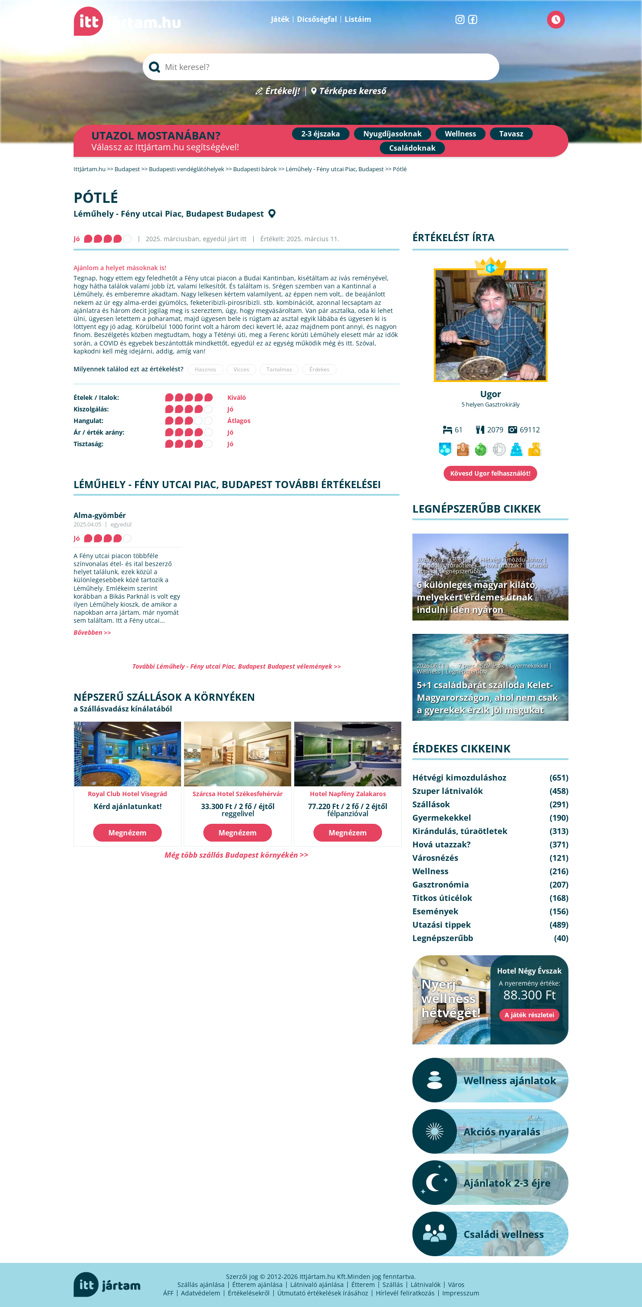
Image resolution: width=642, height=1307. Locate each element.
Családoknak (412, 148)
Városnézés (435, 858)
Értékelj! (282, 91)
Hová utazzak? (503, 565)
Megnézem (127, 833)
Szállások (492, 666)
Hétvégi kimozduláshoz (511, 559)
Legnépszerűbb (460, 571)
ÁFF (168, 1293)
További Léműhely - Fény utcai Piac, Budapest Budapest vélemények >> (236, 666)
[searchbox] (321, 66)
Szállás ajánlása (201, 1284)
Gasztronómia (440, 884)
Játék (280, 19)
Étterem (363, 1284)
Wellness (460, 134)
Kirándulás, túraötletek (447, 565)
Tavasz (511, 134)
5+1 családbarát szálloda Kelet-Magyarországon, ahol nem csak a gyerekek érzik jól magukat (487, 697)
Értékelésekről (249, 1293)
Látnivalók (425, 1284)
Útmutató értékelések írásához (322, 1293)
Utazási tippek (441, 925)
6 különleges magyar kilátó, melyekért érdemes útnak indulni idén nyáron (477, 597)
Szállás (393, 1284)
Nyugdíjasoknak (392, 134)
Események (435, 911)
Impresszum (460, 1293)
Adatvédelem (200, 1293)
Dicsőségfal (317, 19)
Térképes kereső (353, 91)
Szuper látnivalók (447, 791)
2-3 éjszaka (320, 134)
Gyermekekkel (529, 666)
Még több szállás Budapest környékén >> (237, 855)
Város (456, 1284)
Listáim (358, 19)
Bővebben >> (92, 632)
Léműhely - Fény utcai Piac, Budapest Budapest (169, 213)
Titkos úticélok (442, 898)
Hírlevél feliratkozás (405, 1293)
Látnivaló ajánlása (317, 1284)
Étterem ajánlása (257, 1284)
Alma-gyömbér (100, 515)
